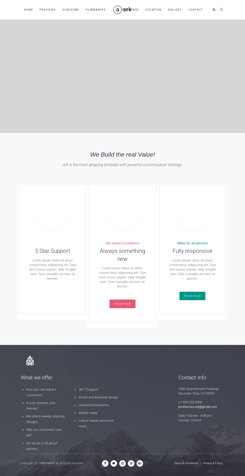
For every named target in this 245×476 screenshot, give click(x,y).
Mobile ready (88, 413)
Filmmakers (96, 9)
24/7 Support (88, 389)
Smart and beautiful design (98, 397)
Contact (195, 9)
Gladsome (70, 9)
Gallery (175, 9)
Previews (48, 9)
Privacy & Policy (212, 463)
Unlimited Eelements (94, 405)
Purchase (130, 9)
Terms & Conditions (186, 463)
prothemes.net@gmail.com (197, 407)
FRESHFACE (47, 463)
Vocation (153, 9)
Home (28, 9)
